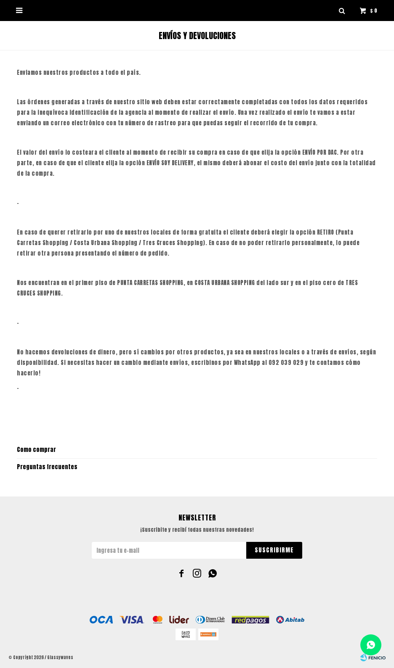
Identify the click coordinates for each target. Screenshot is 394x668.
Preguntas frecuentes (47, 466)
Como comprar (36, 449)
